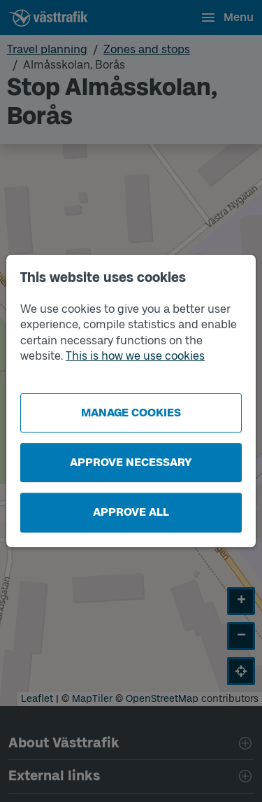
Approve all (131, 512)
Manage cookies (131, 412)
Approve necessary (131, 462)
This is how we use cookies (135, 356)
